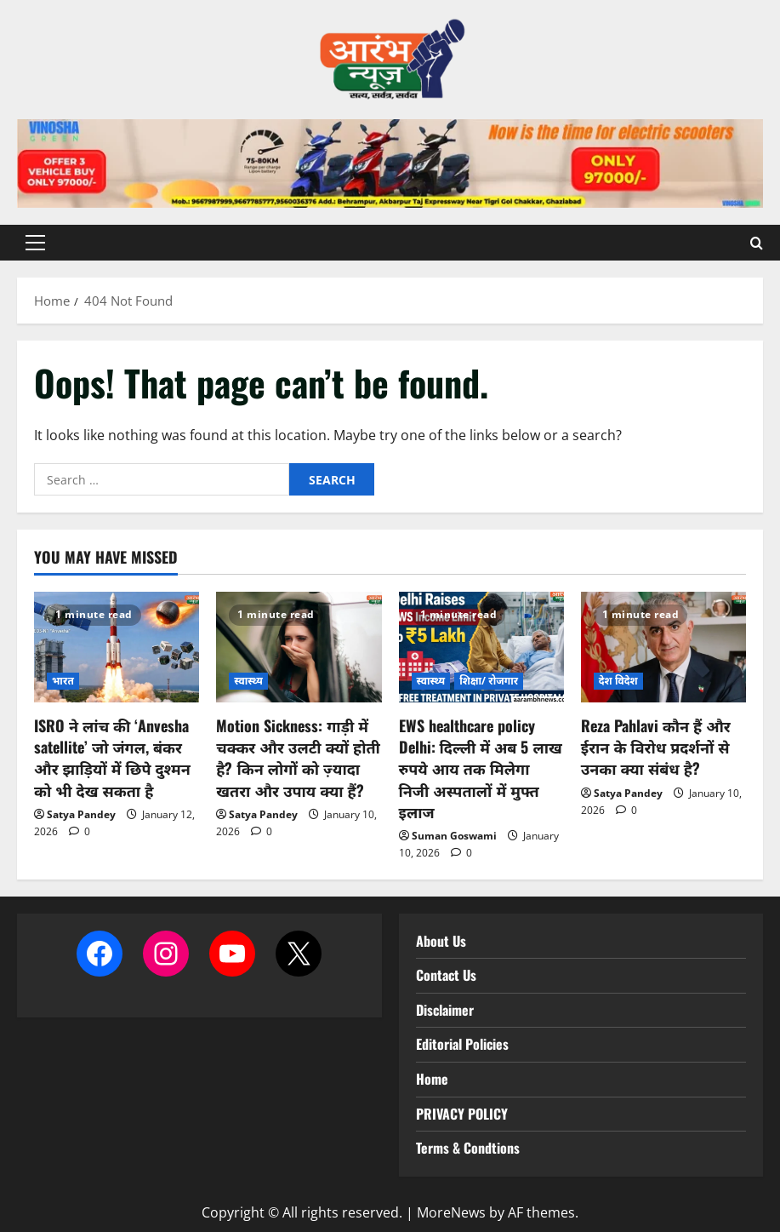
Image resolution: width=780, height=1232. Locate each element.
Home (432, 1079)
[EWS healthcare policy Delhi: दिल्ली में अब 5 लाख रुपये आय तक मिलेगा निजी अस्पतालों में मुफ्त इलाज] (481, 647)
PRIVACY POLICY (462, 1113)
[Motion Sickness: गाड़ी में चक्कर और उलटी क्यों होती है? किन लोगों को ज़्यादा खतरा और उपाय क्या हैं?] (298, 647)
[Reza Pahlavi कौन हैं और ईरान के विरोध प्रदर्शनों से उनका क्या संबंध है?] (663, 647)
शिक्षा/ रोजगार (488, 680)
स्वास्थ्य (248, 680)
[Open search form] (756, 242)
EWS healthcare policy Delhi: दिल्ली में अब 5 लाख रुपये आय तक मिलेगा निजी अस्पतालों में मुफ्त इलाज (480, 768)
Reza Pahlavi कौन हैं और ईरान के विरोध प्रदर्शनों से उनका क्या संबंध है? (656, 746)
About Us (441, 941)
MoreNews (451, 1212)
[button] (35, 243)
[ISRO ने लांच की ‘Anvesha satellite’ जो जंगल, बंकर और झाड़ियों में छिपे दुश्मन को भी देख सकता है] (116, 647)
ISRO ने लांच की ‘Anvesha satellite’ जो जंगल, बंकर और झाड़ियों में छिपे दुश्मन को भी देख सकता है (112, 757)
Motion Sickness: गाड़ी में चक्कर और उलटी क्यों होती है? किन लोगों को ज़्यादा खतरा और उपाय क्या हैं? (298, 757)
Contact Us (446, 975)
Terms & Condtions (468, 1147)
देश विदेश (618, 680)
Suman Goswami (454, 835)
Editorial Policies (462, 1044)
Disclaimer (445, 1010)
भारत (63, 680)
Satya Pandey (81, 814)
